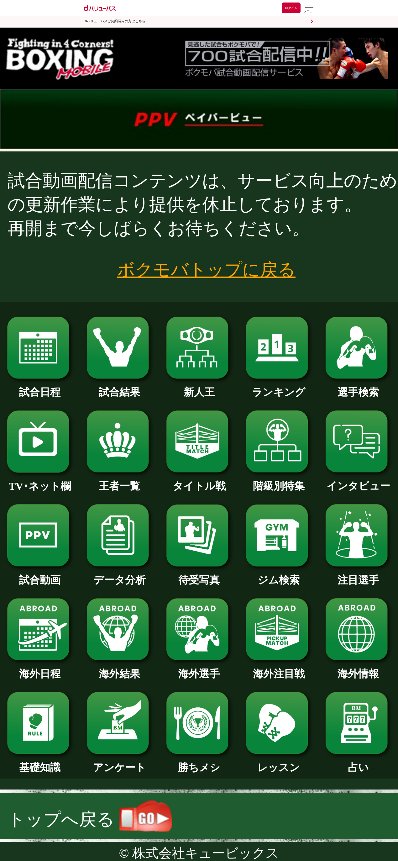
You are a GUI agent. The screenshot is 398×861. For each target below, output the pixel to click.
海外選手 (199, 668)
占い (358, 762)
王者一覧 (119, 481)
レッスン (279, 762)
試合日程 (40, 387)
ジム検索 (279, 575)
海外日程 (40, 668)
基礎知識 (40, 762)
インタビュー (358, 481)
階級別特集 (279, 481)
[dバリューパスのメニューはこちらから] (309, 9)
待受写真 (199, 575)
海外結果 (119, 668)
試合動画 (40, 575)
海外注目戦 (279, 668)
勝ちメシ (199, 762)
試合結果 (119, 387)
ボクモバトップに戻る (206, 269)
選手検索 (358, 387)
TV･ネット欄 (40, 481)
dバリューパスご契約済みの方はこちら (115, 21)
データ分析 (119, 575)
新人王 (199, 387)
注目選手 (358, 575)
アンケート (119, 762)
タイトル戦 (199, 481)
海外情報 (358, 668)
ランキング (279, 387)
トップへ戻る (90, 819)
